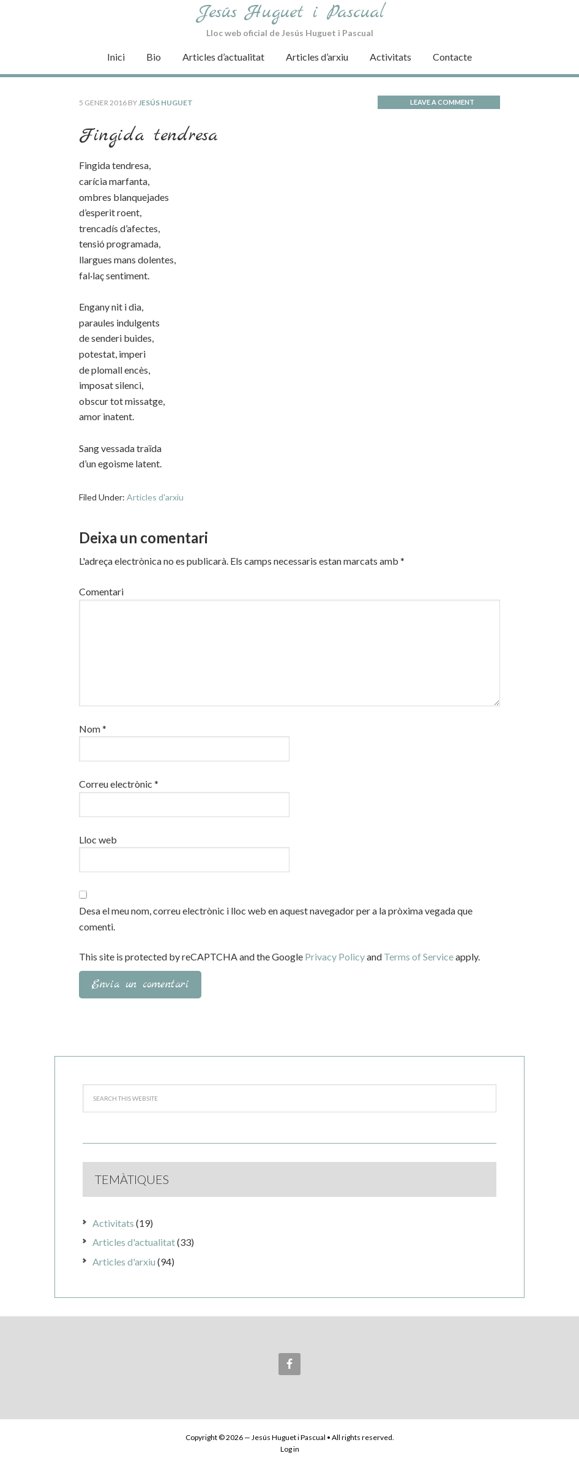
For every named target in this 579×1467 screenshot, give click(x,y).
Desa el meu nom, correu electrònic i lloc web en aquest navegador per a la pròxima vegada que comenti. (276, 918)
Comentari (101, 591)
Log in (289, 1449)
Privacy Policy (335, 956)
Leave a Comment (442, 102)
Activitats (113, 1223)
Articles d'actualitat (133, 1242)
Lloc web (98, 839)
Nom (92, 728)
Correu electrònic (119, 784)
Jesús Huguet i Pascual (291, 12)
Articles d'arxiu (155, 497)
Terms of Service (419, 956)
